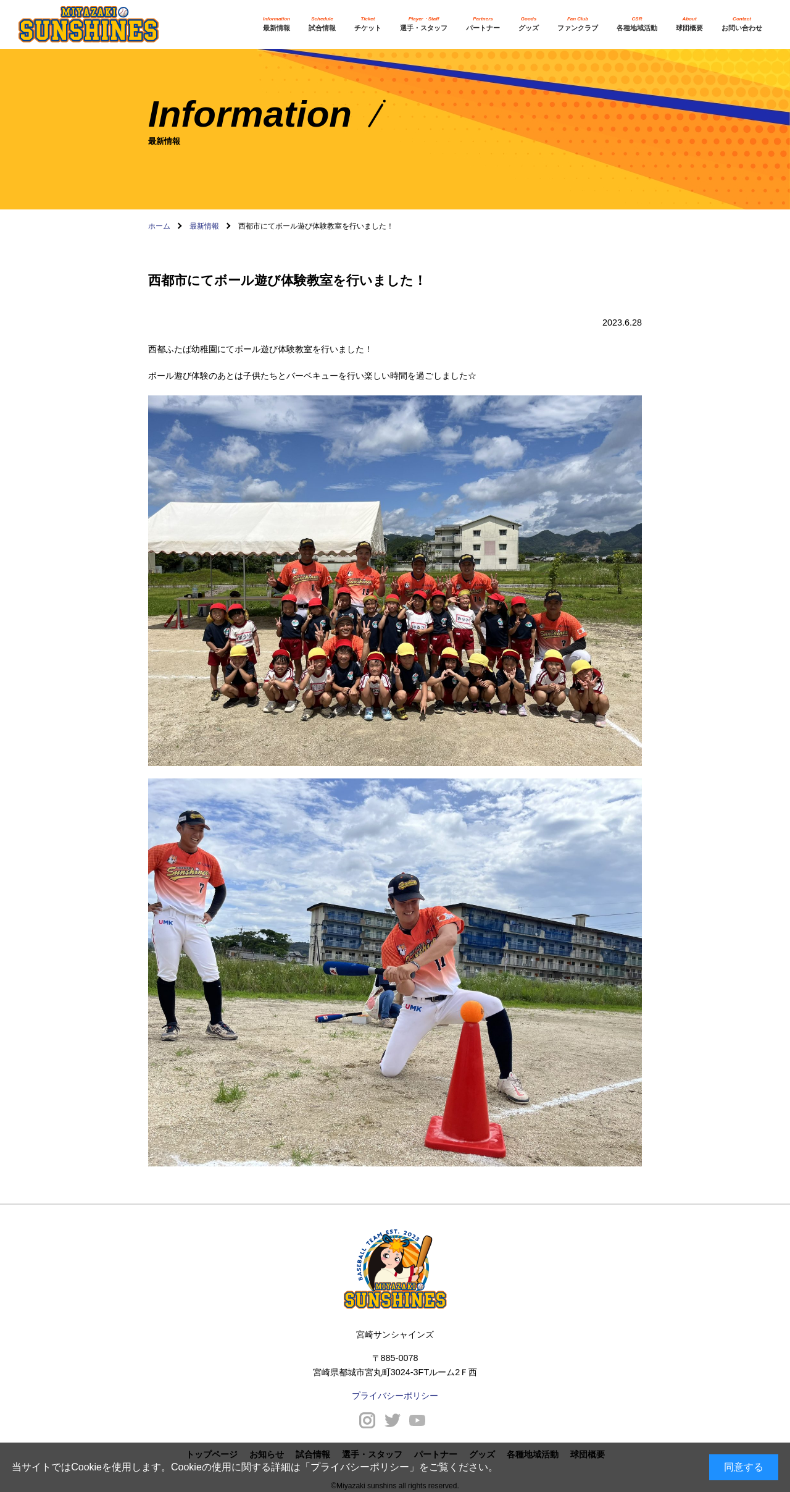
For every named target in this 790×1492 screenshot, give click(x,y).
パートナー (483, 23)
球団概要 (689, 23)
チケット (367, 23)
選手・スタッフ (423, 23)
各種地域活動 (637, 23)
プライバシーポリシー (359, 1467)
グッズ (528, 23)
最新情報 (276, 23)
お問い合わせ (741, 23)
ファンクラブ (577, 23)
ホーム (159, 226)
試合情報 (322, 23)
